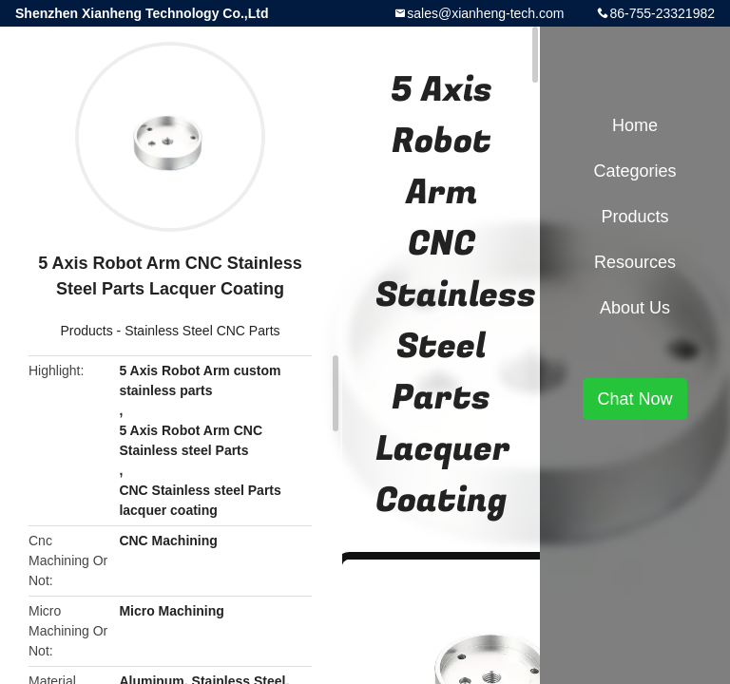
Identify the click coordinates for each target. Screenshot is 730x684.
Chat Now (634, 399)
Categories (634, 171)
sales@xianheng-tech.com (485, 13)
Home (635, 125)
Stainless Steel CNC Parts (202, 330)
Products (86, 330)
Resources (635, 262)
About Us (635, 307)
